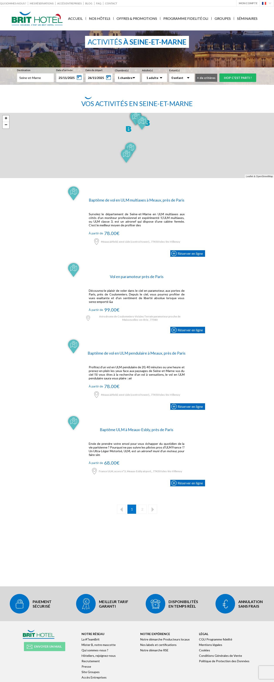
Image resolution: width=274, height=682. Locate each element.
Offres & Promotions (137, 18)
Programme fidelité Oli (185, 18)
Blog (88, 3)
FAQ (98, 3)
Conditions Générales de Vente (220, 655)
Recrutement (91, 661)
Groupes (223, 18)
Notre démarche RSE (154, 650)
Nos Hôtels (99, 18)
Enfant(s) (174, 70)
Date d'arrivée (64, 70)
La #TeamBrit (91, 639)
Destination (23, 70)
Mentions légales (210, 645)
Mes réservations (41, 3)
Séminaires (247, 18)
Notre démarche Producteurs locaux (165, 639)
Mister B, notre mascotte (99, 645)
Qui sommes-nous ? (13, 3)
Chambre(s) (122, 70)
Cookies (204, 650)
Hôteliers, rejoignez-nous (99, 655)
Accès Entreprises (69, 3)
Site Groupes (91, 672)
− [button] (6, 125)
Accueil (75, 18)
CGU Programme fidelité (215, 639)
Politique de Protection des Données (224, 661)
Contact (111, 3)
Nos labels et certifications (158, 645)
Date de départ (93, 70)
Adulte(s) (147, 70)
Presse (86, 666)
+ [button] (6, 118)
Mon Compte (248, 3)
